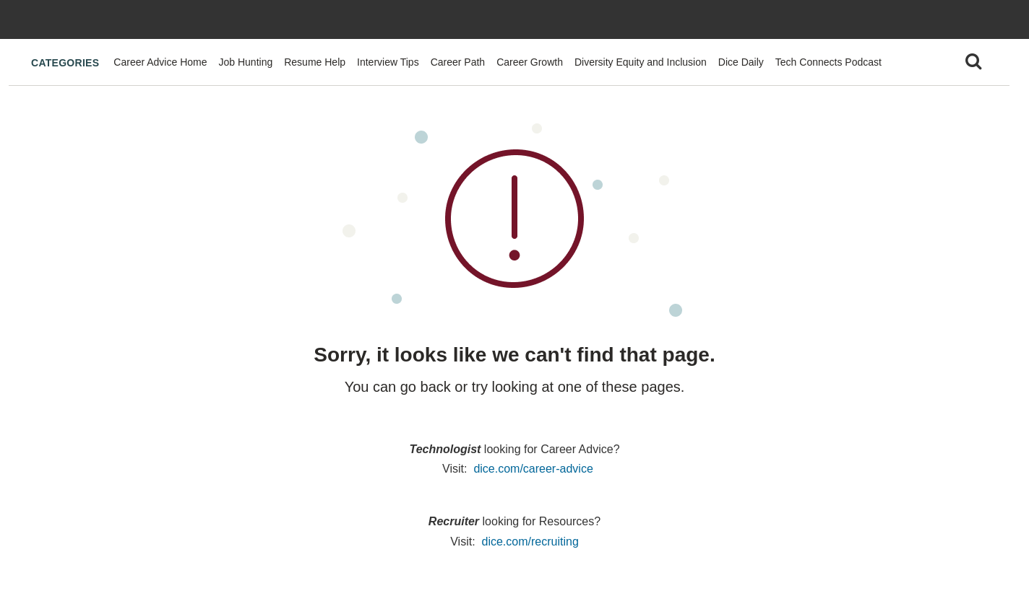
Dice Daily (741, 62)
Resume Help (314, 62)
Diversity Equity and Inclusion (640, 62)
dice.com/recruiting (530, 541)
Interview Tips (388, 62)
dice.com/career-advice (533, 469)
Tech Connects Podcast (828, 62)
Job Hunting (246, 62)
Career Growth (529, 62)
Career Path (458, 62)
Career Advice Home (160, 62)
